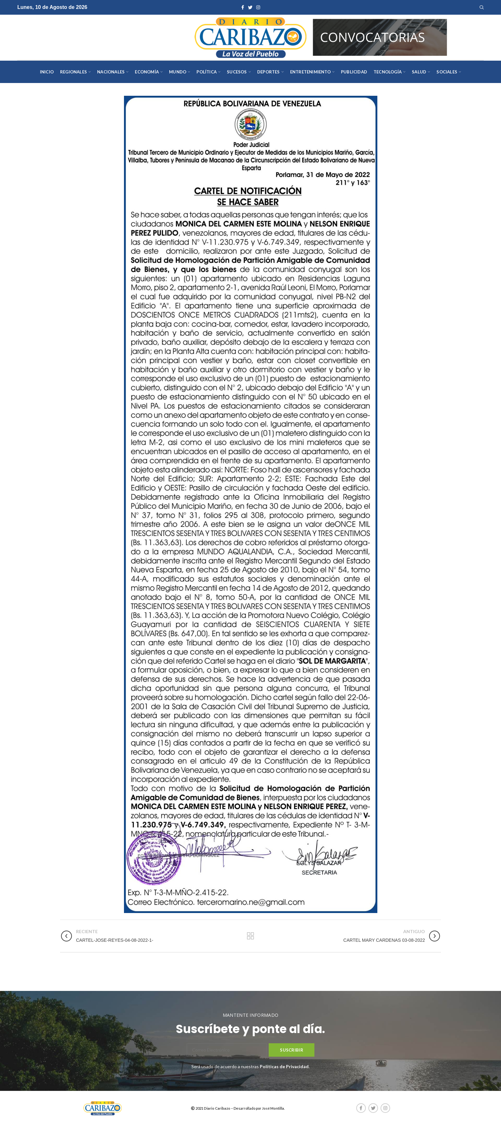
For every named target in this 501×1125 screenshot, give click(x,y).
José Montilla (273, 1108)
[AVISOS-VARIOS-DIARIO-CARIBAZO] (380, 36)
